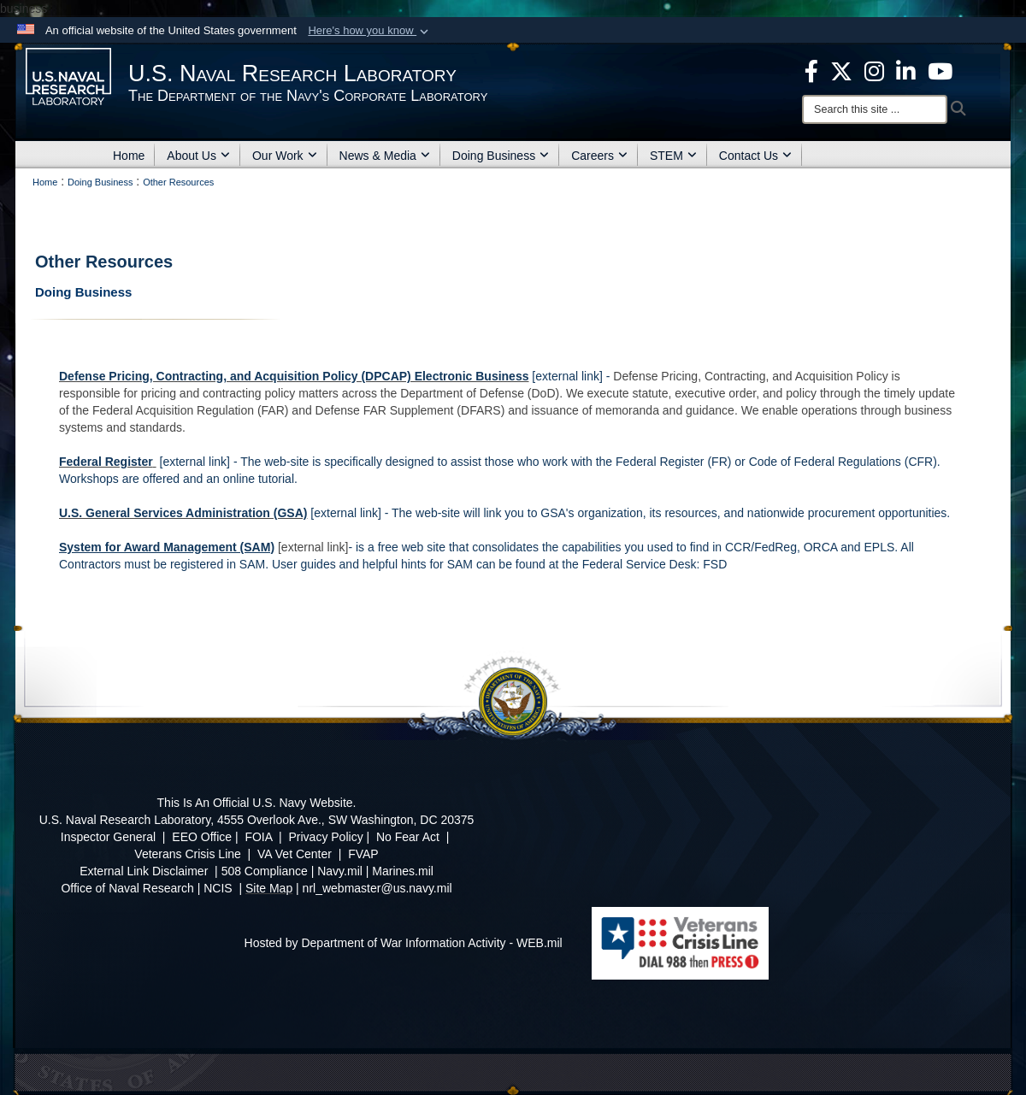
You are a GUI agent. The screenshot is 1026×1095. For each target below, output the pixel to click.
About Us (198, 155)
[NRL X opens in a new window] (841, 70)
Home (128, 155)
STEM (673, 155)
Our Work (284, 155)
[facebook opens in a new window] (811, 70)
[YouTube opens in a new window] (940, 70)
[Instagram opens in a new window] (874, 70)
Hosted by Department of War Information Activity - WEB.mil (404, 943)
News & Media (384, 155)
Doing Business (500, 155)
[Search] (874, 109)
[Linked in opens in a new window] (906, 70)
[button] (370, 30)
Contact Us (755, 155)
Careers (599, 155)
